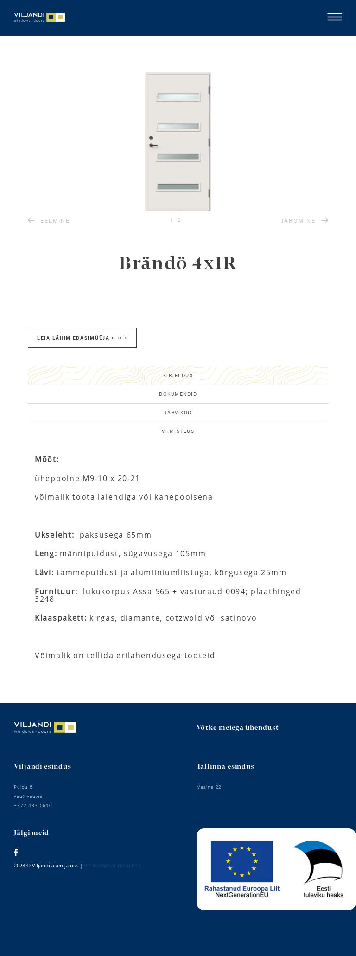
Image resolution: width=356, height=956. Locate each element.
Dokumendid (178, 394)
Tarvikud (178, 412)
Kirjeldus (178, 375)
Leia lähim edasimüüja (82, 337)
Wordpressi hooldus (113, 866)
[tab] (178, 375)
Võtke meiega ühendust (238, 728)
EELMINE (49, 220)
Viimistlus (178, 431)
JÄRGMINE (304, 220)
